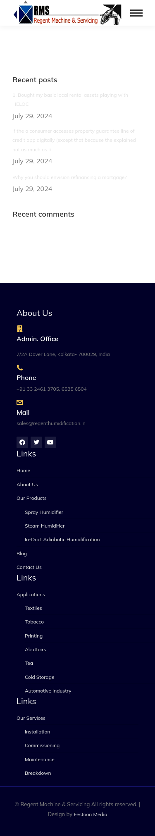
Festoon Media (90, 814)
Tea (29, 663)
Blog (22, 553)
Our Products (32, 498)
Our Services (31, 718)
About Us (27, 484)
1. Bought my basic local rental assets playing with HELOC (70, 99)
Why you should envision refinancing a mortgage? (69, 177)
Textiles (33, 608)
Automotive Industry (48, 691)
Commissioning (42, 745)
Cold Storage (40, 677)
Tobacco (34, 622)
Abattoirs (35, 649)
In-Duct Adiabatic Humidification (62, 539)
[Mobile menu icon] (136, 13)
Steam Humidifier (44, 526)
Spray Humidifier (44, 512)
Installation (37, 732)
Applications (31, 594)
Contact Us (29, 567)
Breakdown (38, 773)
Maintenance (40, 759)
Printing (34, 636)
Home (23, 470)
